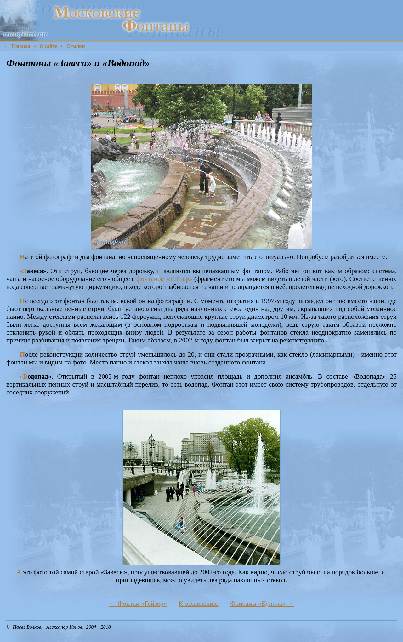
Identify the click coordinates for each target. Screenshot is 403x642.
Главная (20, 46)
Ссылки (75, 46)
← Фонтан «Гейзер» (138, 603)
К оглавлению (199, 603)
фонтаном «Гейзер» (164, 279)
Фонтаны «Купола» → (262, 603)
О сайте (48, 46)
